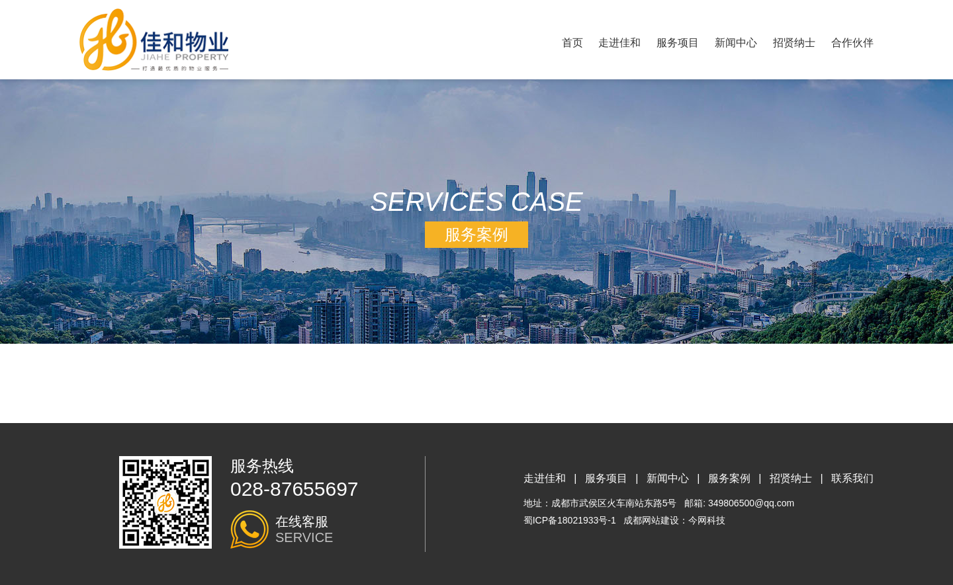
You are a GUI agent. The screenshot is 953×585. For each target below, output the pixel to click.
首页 (572, 42)
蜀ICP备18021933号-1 (569, 520)
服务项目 (678, 42)
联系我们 (852, 478)
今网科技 (706, 520)
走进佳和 (619, 42)
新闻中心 (736, 42)
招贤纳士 (794, 42)
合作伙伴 (852, 42)
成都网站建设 (651, 520)
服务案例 (729, 478)
